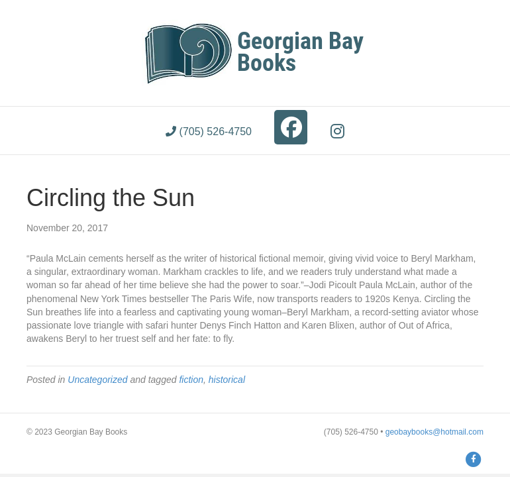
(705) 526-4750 (209, 131)
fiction (191, 379)
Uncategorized (97, 379)
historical (227, 379)
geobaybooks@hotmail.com (434, 432)
